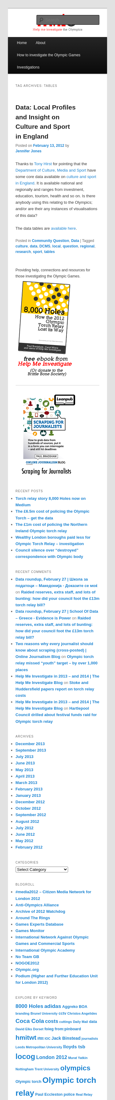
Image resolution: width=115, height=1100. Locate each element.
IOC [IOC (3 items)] (48, 1038)
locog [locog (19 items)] (25, 1056)
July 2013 (25, 756)
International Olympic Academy (45, 950)
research (23, 252)
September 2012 (31, 814)
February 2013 (29, 789)
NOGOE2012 (27, 963)
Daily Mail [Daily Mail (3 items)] (80, 1022)
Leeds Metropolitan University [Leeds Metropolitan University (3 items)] (39, 1047)
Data (75, 241)
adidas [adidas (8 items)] (52, 1006)
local (56, 246)
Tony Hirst (43, 164)
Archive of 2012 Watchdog (40, 911)
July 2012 (25, 828)
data (33, 246)
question (70, 246)
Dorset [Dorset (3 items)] (38, 1029)
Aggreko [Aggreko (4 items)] (70, 1007)
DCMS (45, 246)
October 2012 (28, 808)
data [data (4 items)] (93, 1022)
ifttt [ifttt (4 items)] (40, 1038)
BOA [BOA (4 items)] (83, 1007)
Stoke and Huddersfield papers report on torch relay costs (55, 689)
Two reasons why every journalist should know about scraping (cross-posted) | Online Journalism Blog (54, 650)
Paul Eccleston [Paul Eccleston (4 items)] (49, 1094)
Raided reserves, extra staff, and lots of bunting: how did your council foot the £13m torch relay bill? (58, 598)
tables (49, 252)
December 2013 (30, 743)
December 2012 (30, 802)
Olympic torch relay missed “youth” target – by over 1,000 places (57, 663)
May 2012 (24, 840)
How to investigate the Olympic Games (48, 55)
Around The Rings (33, 918)
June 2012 (25, 834)
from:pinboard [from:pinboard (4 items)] (68, 1029)
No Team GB (27, 956)
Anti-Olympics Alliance (37, 905)
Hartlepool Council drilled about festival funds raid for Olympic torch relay (56, 714)
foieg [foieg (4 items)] (49, 1029)
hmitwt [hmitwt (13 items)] (26, 1037)
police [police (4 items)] (69, 1094)
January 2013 (28, 795)
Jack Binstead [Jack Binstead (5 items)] (66, 1038)
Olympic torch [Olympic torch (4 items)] (28, 1082)
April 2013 (25, 776)
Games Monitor (30, 930)
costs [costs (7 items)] (51, 1021)
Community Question (50, 241)
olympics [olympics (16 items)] (75, 1068)
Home (22, 43)
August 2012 (27, 821)
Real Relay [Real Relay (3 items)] (84, 1094)
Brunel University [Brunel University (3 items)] (43, 1013)
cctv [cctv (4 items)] (62, 1013)
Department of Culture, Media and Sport (51, 170)
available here (63, 228)
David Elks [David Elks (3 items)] (24, 1029)
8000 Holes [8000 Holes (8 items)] (30, 1006)
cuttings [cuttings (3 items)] (65, 1022)
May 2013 (24, 769)
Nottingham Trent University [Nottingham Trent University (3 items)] (37, 1069)
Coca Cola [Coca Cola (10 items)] (30, 1021)
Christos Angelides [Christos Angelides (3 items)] (82, 1013)
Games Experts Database (39, 924)
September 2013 (31, 750)
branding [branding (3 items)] (23, 1013)
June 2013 (25, 763)
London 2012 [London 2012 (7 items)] (51, 1057)
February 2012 (29, 847)
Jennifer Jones (29, 151)
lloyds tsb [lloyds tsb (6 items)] (74, 1046)
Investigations (28, 67)
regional (87, 246)
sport (37, 252)
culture (22, 246)
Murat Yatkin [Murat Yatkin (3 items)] (77, 1058)
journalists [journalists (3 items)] (90, 1038)
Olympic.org (27, 969)
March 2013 (26, 782)
